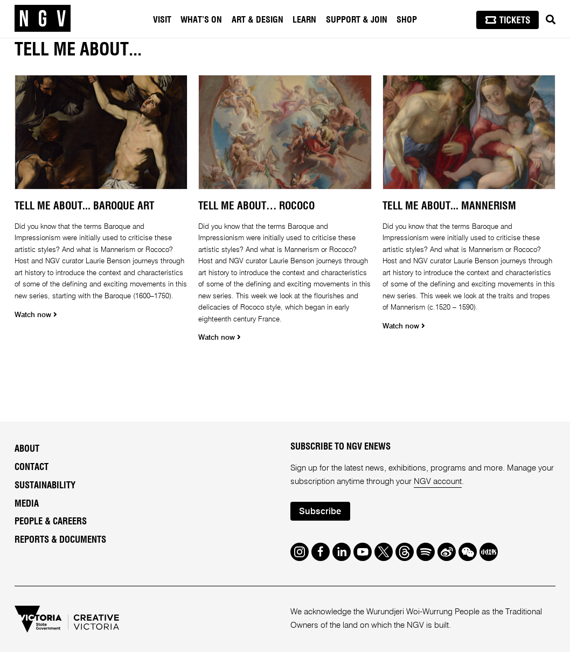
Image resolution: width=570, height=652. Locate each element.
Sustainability (45, 485)
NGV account (438, 482)
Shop (407, 20)
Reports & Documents (60, 540)
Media (27, 504)
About (27, 449)
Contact (31, 467)
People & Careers (51, 521)
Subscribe (320, 511)
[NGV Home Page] (43, 18)
